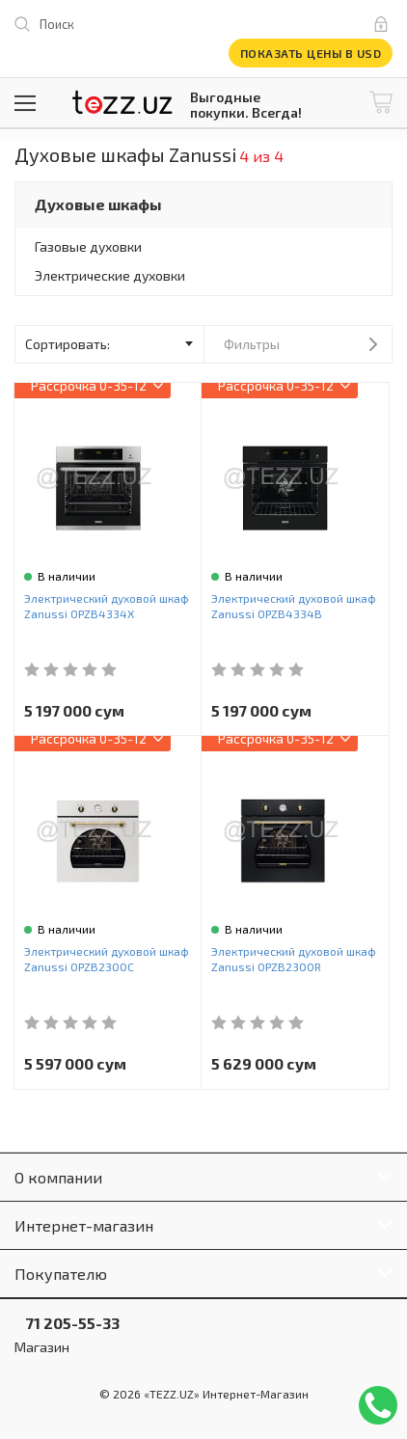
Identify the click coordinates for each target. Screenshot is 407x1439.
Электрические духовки (110, 275)
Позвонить (378, 1405)
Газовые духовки (88, 246)
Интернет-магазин (83, 1225)
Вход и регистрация (385, 24)
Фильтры (252, 344)
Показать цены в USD (311, 53)
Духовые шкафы (98, 204)
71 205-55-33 (67, 1323)
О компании (58, 1177)
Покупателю (60, 1273)
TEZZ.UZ (122, 102)
